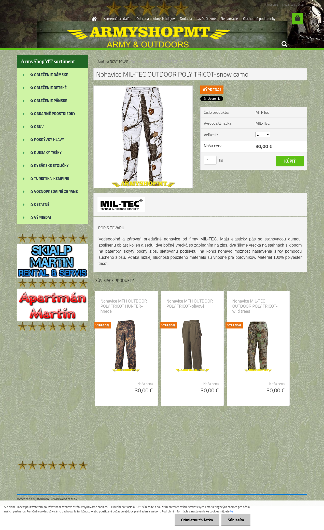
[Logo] (52, 19)
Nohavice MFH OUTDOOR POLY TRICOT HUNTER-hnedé (124, 306)
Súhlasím (236, 520)
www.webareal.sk (64, 499)
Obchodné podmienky (259, 18)
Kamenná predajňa (117, 18)
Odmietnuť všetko (197, 520)
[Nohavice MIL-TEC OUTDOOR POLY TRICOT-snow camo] (143, 88)
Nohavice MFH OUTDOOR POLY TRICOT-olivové (189, 303)
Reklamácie (229, 18)
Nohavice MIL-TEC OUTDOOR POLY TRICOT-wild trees (255, 306)
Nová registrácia (292, 4)
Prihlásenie (271, 4)
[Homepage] (94, 18)
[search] (284, 44)
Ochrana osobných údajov (155, 18)
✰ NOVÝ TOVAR (117, 61)
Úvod (100, 61)
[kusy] (210, 160)
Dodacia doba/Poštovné (198, 18)
